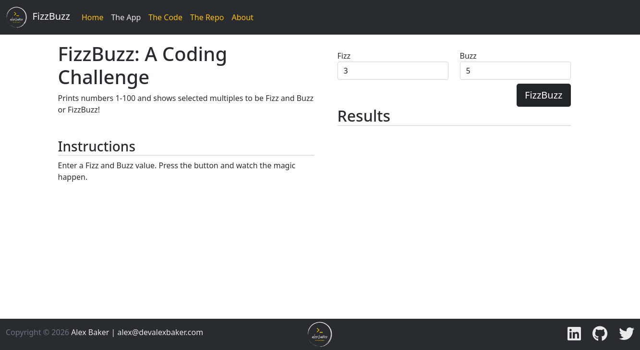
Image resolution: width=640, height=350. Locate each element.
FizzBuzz (38, 17)
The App (126, 17)
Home (93, 17)
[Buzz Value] (515, 71)
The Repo (207, 17)
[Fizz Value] (393, 71)
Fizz (344, 55)
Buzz (468, 55)
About (242, 17)
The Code (165, 17)
